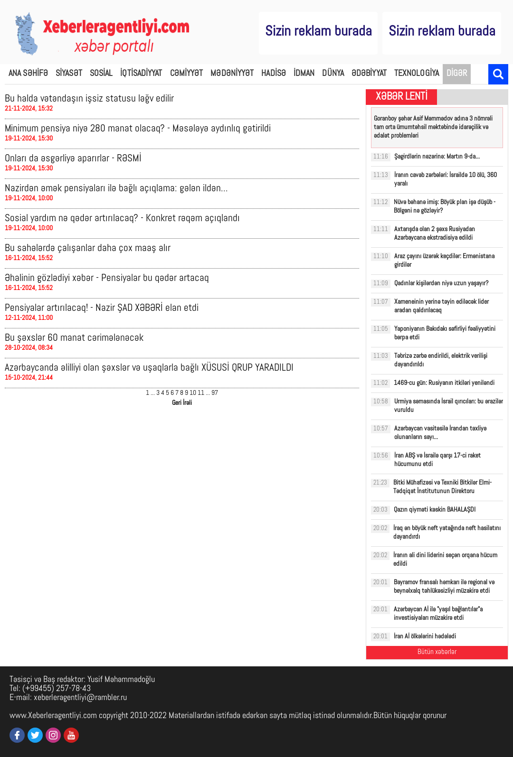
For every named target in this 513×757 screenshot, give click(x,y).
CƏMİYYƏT (186, 73)
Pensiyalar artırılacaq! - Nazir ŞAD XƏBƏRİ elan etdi (102, 308)
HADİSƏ (273, 73)
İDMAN (304, 73)
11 (201, 393)
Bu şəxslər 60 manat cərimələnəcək (74, 338)
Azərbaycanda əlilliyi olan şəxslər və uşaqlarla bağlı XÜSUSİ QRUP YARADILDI (149, 368)
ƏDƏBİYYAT (369, 73)
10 (193, 393)
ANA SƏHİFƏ (28, 73)
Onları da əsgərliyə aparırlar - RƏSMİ (73, 159)
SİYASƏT (69, 73)
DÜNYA (333, 73)
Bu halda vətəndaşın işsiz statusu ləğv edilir (89, 99)
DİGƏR (456, 73)
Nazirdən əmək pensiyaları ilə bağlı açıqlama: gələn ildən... (116, 189)
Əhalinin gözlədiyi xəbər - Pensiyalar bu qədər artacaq (107, 278)
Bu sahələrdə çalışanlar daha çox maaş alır (88, 248)
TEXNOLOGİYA (416, 73)
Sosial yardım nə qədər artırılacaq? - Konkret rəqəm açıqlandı (122, 219)
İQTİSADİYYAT (141, 73)
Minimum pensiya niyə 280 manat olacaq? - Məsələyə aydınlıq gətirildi (138, 129)
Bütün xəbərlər (437, 652)
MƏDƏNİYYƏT (232, 73)
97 (214, 393)
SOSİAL (101, 73)
